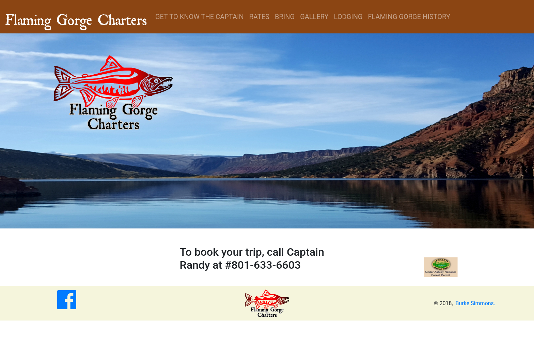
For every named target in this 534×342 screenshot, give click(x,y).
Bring (285, 17)
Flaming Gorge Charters (76, 16)
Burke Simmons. (476, 303)
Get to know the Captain (199, 17)
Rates (259, 17)
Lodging (348, 17)
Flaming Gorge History (409, 17)
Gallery (314, 17)
